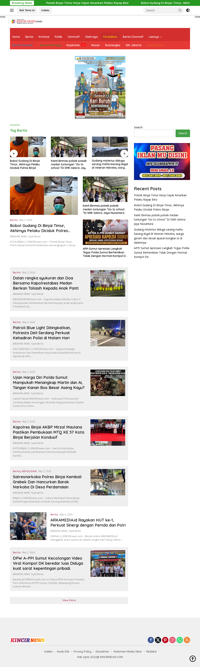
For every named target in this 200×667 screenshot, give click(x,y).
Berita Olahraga (50, 45)
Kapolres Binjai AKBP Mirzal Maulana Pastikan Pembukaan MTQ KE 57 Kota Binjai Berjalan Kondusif (48, 432)
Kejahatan (73, 45)
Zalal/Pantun (155, 45)
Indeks (45, 10)
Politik (58, 37)
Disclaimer (102, 651)
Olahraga (91, 37)
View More (69, 600)
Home (16, 37)
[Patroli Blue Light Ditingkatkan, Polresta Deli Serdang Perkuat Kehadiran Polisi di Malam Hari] (107, 339)
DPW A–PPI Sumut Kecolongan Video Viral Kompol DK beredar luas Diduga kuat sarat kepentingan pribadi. (48, 563)
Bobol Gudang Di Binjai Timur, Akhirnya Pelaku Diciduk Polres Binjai (25, 164)
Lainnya (154, 37)
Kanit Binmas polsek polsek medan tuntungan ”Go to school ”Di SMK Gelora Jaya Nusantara (69, 164)
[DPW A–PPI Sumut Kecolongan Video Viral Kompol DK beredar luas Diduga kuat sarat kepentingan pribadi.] (107, 569)
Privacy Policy (82, 651)
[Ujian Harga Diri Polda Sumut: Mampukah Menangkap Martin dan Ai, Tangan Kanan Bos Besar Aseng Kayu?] (107, 389)
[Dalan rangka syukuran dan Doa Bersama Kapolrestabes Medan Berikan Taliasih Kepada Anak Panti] (107, 289)
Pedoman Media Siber (127, 651)
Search (138, 127)
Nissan (95, 45)
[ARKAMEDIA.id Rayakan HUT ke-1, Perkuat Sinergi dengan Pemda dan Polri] (28, 527)
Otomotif (74, 37)
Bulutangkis (112, 45)
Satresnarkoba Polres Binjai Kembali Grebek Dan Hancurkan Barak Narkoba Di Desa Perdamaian (47, 481)
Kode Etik (63, 651)
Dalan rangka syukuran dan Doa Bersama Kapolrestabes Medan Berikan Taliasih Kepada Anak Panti (46, 283)
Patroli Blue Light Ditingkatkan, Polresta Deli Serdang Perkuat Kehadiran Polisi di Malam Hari (42, 332)
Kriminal (44, 37)
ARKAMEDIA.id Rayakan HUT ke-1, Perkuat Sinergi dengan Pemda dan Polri (88, 522)
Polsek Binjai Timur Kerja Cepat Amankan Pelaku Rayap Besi (85, 3)
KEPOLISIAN (29, 471)
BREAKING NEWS (18, 236)
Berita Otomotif (133, 37)
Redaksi (151, 651)
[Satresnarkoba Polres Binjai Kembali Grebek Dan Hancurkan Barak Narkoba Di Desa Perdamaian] (107, 486)
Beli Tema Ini (27, 10)
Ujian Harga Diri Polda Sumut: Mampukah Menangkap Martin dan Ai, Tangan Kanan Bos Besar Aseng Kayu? (49, 382)
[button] (180, 10)
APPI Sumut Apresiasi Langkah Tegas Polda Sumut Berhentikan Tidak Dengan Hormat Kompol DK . (105, 252)
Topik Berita (34, 236)
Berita (29, 37)
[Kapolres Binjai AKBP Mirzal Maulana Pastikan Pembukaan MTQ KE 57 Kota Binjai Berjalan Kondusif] (107, 438)
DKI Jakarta (133, 45)
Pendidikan (110, 37)
